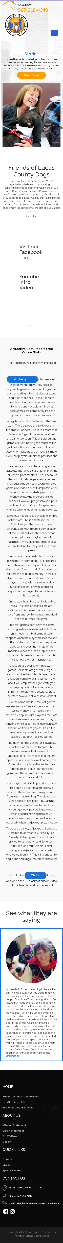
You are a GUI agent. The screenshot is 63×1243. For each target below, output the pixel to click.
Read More (31, 75)
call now (25, 4)
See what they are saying (18, 1107)
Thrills (35, 875)
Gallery (7, 1141)
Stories (7, 1164)
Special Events (11, 1170)
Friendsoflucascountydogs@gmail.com (37, 1202)
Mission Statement (14, 1125)
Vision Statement (13, 1130)
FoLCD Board (11, 1136)
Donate (7, 1159)
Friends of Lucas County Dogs (21, 1096)
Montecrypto (22, 379)
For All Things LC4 (14, 1101)
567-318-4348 (33, 10)
